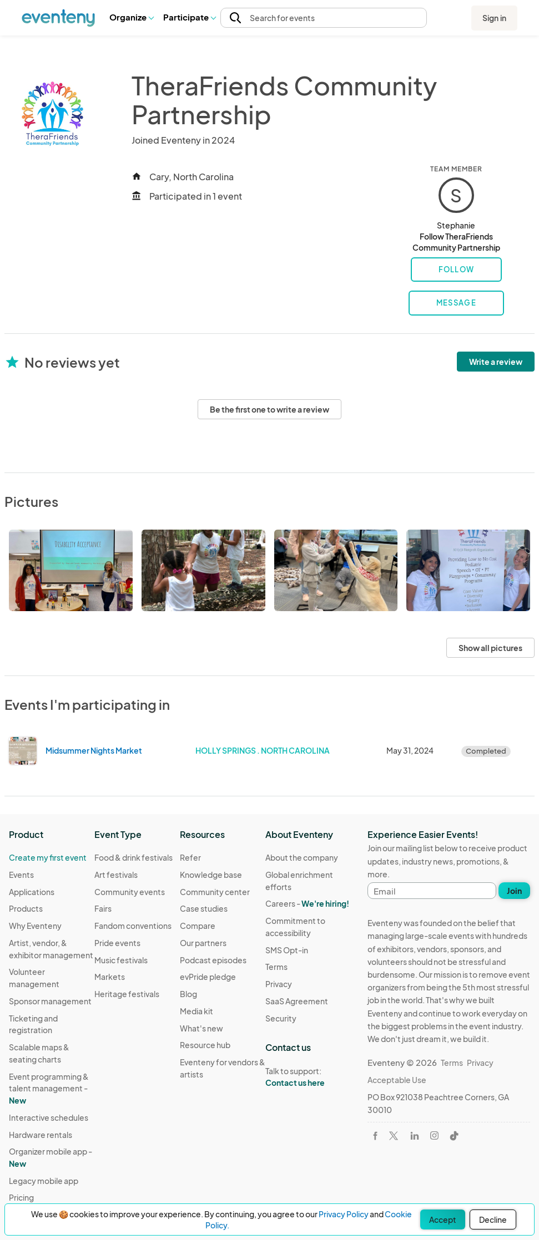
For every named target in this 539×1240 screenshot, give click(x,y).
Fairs (103, 908)
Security (280, 1018)
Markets (109, 977)
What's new (201, 1028)
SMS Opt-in (286, 950)
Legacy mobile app (43, 1181)
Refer (190, 857)
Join (514, 891)
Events (21, 875)
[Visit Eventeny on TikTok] (454, 1136)
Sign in (494, 18)
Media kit (196, 1011)
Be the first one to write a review (269, 409)
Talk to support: (308, 1077)
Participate (189, 17)
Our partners (203, 943)
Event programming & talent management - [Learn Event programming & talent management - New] (49, 1088)
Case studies (204, 908)
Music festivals (121, 960)
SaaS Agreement (296, 1001)
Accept (442, 1219)
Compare (197, 926)
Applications (31, 892)
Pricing (21, 1197)
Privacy (278, 984)
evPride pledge (208, 977)
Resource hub (205, 1045)
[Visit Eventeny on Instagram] (434, 1135)
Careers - (307, 903)
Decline (493, 1219)
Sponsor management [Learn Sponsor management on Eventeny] (50, 1001)
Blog (188, 994)
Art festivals (116, 875)
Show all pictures (490, 648)
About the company (301, 857)
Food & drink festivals (133, 857)
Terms (276, 967)
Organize (131, 17)
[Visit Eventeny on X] (393, 1136)
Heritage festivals (126, 994)
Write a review (495, 362)
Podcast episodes (213, 960)
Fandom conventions (133, 926)
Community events (129, 892)
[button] (131, 18)
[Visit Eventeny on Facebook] (375, 1136)
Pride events (117, 943)
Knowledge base (211, 875)
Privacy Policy (344, 1214)
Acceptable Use (396, 1080)
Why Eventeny (35, 926)
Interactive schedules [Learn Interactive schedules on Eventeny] (48, 1117)
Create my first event (48, 857)
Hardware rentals (40, 1135)
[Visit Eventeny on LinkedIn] (414, 1136)
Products (26, 908)
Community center (215, 892)
